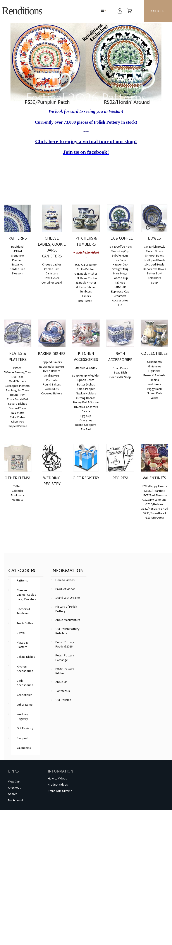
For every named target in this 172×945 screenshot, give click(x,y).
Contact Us (62, 691)
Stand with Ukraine (67, 598)
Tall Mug (120, 282)
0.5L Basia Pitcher (85, 274)
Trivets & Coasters (86, 407)
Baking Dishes (26, 657)
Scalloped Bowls (154, 260)
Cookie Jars (52, 269)
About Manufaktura (67, 620)
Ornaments (154, 362)
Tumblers (86, 291)
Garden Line (17, 269)
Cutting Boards (86, 398)
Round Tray (17, 395)
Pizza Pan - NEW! (17, 399)
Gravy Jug (86, 420)
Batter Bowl (154, 273)
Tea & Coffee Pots (120, 247)
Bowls (21, 633)
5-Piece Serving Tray (17, 372)
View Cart (14, 781)
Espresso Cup (120, 291)
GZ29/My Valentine (154, 500)
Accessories (120, 300)
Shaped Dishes (17, 426)
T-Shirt (17, 486)
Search (12, 794)
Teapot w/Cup (120, 251)
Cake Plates (17, 417)
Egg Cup (86, 416)
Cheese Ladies (52, 264)
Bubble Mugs (120, 255)
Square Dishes (17, 404)
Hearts (154, 380)
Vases (154, 398)
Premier (17, 260)
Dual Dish (18, 377)
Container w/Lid (51, 282)
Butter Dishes (86, 384)
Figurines (154, 371)
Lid (120, 305)
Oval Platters (17, 381)
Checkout (14, 787)
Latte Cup (120, 287)
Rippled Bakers (52, 362)
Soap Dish (120, 372)
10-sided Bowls (154, 264)
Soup (154, 282)
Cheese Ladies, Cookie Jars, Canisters (26, 594)
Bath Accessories (25, 683)
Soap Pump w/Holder (86, 375)
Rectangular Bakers (52, 367)
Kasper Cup (120, 264)
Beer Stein (85, 301)
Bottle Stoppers (85, 425)
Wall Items (154, 384)
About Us (61, 682)
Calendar (17, 491)
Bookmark (17, 495)
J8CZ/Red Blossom (154, 495)
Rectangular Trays (17, 390)
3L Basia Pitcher (86, 282)
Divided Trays (17, 408)
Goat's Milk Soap (120, 377)
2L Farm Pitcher (86, 287)
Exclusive (18, 264)
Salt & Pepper (86, 389)
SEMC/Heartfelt (154, 491)
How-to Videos (65, 580)
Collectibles (24, 695)
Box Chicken (52, 278)
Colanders (154, 278)
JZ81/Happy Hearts (154, 486)
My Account (15, 800)
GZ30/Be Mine (154, 504)
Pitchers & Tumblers (23, 611)
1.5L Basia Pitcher (85, 278)
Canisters (52, 273)
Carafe (86, 411)
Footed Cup (120, 278)
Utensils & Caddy (86, 368)
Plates (17, 368)
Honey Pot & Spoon (86, 402)
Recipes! (22, 738)
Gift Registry (25, 728)
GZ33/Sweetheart (154, 513)
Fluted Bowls (154, 251)
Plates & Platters (22, 645)
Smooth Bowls (154, 255)
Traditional (17, 247)
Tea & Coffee (25, 623)
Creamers (120, 296)
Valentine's (24, 748)
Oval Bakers (52, 375)
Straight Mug (120, 269)
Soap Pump (120, 368)
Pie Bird (86, 429)
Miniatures (154, 366)
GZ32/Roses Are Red (154, 509)
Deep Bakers (51, 371)
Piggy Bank (154, 389)
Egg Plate (17, 412)
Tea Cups (120, 260)
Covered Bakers (51, 393)
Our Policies (63, 700)
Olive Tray (17, 422)
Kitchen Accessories (25, 668)
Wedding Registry (22, 716)
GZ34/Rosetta (154, 517)
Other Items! (25, 705)
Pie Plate (52, 380)
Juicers (86, 296)
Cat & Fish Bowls (154, 247)
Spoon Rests (85, 380)
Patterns (22, 580)
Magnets (17, 500)
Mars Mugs (120, 273)
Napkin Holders (86, 393)
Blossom (17, 273)
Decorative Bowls (154, 269)
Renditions (22, 11)
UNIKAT (17, 251)
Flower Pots (154, 393)
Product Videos (65, 589)
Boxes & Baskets (154, 375)
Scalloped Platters (17, 386)
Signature (17, 255)
